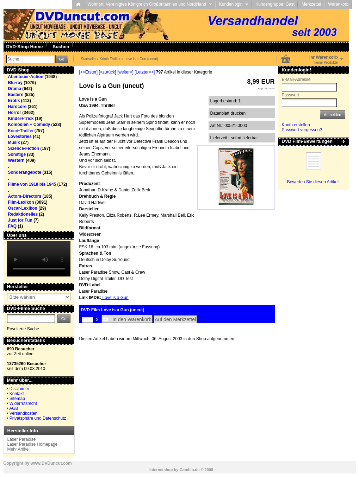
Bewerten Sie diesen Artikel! (313, 181)
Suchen (61, 46)
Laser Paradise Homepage (32, 444)
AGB (13, 408)
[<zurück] (107, 72)
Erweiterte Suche (23, 328)
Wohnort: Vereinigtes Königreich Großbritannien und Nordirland (149, 4)
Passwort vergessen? (302, 129)
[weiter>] (125, 72)
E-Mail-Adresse (296, 79)
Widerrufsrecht (23, 403)
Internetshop (161, 470)
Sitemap (17, 398)
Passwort (290, 95)
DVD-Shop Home (24, 46)
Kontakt (17, 393)
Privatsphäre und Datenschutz (38, 418)
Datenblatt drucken (228, 113)
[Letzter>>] (145, 72)
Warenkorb (338, 4)
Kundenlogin (233, 4)
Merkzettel (311, 4)
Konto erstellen (296, 124)
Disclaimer (19, 388)
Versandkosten (23, 413)
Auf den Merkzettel (175, 319)
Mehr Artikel (18, 449)
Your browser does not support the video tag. (38, 258)
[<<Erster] (88, 72)
